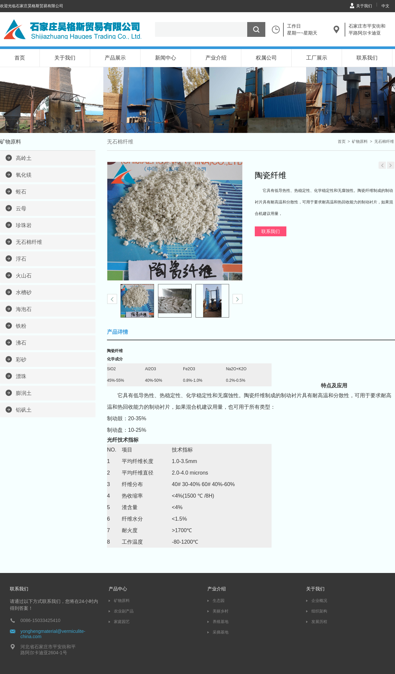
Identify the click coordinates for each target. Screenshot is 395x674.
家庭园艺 (122, 621)
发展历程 (319, 621)
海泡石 (24, 309)
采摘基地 (220, 632)
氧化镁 (24, 175)
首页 (19, 58)
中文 (385, 6)
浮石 (21, 259)
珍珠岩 (24, 225)
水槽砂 (24, 292)
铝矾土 (24, 410)
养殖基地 (220, 621)
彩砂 (21, 359)
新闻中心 (165, 58)
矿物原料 (360, 141)
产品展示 (115, 58)
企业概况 (319, 600)
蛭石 (21, 191)
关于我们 (364, 6)
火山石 (24, 275)
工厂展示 (316, 58)
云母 (21, 208)
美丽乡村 (220, 611)
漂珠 (21, 376)
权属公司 (266, 58)
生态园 (218, 600)
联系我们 (367, 58)
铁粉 (21, 326)
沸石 (21, 343)
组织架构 (319, 611)
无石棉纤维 (29, 242)
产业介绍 (215, 58)
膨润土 (24, 393)
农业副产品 (124, 611)
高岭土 (24, 158)
